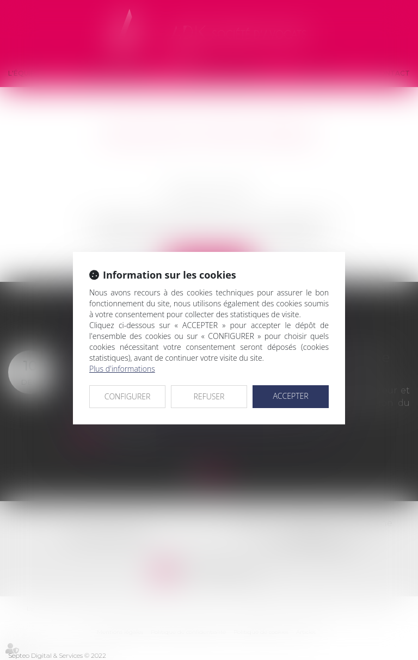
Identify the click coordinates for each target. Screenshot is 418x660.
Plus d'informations (122, 368)
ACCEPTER (290, 396)
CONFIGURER (127, 396)
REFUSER (209, 396)
